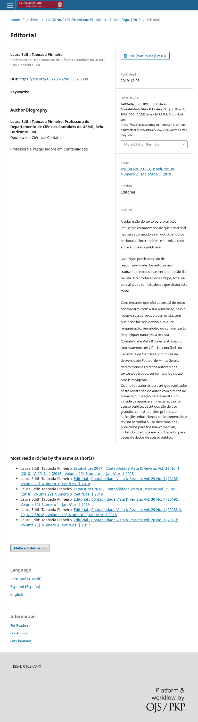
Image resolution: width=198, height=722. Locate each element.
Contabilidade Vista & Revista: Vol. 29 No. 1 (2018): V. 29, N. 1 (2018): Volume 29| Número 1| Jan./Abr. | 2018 (100, 471)
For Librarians (20, 641)
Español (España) (25, 586)
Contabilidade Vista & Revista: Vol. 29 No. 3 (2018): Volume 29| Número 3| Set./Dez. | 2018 (100, 491)
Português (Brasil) (26, 578)
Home (15, 19)
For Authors (19, 633)
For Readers (19, 625)
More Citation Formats (141, 144)
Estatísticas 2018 (88, 488)
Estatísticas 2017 (88, 468)
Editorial (81, 478)
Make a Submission (30, 548)
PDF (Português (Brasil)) (147, 56)
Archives (32, 19)
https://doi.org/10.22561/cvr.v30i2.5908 (53, 79)
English (16, 594)
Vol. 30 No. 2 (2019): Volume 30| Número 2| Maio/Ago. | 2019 (93, 19)
